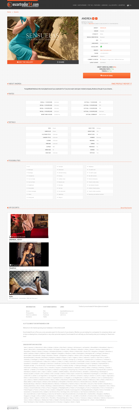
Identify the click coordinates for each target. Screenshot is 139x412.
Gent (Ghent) (92, 365)
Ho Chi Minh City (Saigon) (44, 369)
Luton (99, 377)
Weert (92, 400)
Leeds (66, 375)
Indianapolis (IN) (101, 369)
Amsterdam (105, 349)
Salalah (46, 392)
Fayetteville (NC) (103, 363)
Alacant (63, 349)
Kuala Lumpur (70, 373)
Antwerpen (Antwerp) (56, 351)
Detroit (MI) (81, 361)
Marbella (79, 379)
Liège (103, 375)
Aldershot (80, 349)
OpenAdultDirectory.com (67, 311)
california (86, 357)
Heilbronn (27, 369)
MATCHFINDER (82, 5)
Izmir (39, 371)
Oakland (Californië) (58, 386)
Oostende (94, 386)
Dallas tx (54, 361)
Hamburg (94, 367)
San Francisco (75, 392)
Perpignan (54, 388)
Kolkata (47, 373)
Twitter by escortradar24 (86, 306)
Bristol (77, 355)
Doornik (93, 361)
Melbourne (92, 379)
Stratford (100, 396)
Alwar (86, 349)
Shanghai (99, 394)
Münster (57, 383)
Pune (47, 390)
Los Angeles (67, 377)
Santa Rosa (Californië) (68, 394)
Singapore (27, 396)
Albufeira (73, 349)
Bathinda (31, 353)
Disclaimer (29, 317)
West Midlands (100, 400)
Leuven (98, 375)
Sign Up (127, 11)
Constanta (27, 361)
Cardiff (106, 357)
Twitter (45, 317)
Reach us (45, 313)
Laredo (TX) (27, 375)
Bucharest (45, 357)
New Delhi (83, 383)
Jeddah (55, 371)
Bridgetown (63, 355)
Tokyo (71, 398)
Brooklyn (86, 355)
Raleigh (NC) (60, 390)
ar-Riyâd (65, 351)
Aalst (25, 347)
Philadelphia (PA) (64, 388)
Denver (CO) (73, 361)
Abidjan (50, 347)
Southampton (51, 396)
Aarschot (31, 347)
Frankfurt (59, 365)
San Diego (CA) (65, 392)
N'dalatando (64, 383)
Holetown (56, 369)
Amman (98, 349)
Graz (45, 367)
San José (99, 392)
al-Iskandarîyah (41, 349)
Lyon (25, 379)
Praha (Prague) (28, 390)
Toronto (77, 398)
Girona (99, 365)
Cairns (80, 357)
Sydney (26, 398)
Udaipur (89, 398)
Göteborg (34, 367)
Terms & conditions (31, 315)
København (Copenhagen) (91, 373)
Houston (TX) (82, 369)
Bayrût (37, 353)
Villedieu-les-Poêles (47, 400)
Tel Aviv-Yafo (44, 398)
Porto (102, 388)
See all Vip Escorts (126, 208)
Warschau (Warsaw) (65, 400)
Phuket (72, 388)
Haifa (83, 367)
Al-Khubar (49, 349)
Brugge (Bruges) (95, 355)
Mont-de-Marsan (53, 381)
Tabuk (31, 398)
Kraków (63, 373)
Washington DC (85, 400)
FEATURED (97, 5)
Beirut (48, 353)
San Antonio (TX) (54, 392)
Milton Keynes (37, 381)
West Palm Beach (29, 402)
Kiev (42, 373)
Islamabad (27, 371)
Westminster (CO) (51, 402)
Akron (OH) (32, 349)
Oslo (108, 386)
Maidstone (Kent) (44, 379)
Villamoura (37, 400)
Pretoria (42, 390)
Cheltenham (57, 359)
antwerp (45, 351)
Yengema (66, 402)
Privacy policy (29, 313)
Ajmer (25, 349)
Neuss (77, 383)
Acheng (70, 347)
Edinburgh (43, 363)
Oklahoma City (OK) (84, 386)
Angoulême (27, 351)
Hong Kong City (72, 369)
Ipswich (109, 369)
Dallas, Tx (61, 361)
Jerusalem (85, 371)
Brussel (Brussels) (29, 357)
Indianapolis (91, 369)
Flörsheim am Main (29, 365)
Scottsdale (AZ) (81, 394)
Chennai (65, 359)
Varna (25, 400)
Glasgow (105, 365)
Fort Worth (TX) (40, 365)
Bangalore (95, 351)
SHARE (60, 62)
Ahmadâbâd (94, 347)
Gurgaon (58, 367)
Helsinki (33, 369)
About (28, 311)
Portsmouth (109, 388)
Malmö (58, 379)
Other (112, 386)
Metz (98, 379)
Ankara (34, 351)
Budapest (52, 357)
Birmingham (80, 353)
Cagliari (75, 357)
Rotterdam (107, 390)
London (48, 377)
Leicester (79, 375)
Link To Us (63, 315)
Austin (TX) (87, 351)
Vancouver (110, 398)
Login (114, 11)
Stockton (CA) (92, 396)
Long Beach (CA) (57, 377)
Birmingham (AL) (90, 353)
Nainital (71, 383)
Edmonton (50, 363)
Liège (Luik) (109, 375)
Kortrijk (57, 373)
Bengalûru (61, 353)
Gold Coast (27, 367)
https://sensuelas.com (105, 50)
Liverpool (42, 377)
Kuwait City (79, 373)
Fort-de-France (51, 365)
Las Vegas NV (52, 375)
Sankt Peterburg (42, 394)
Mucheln (95, 381)
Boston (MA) (27, 355)
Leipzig (85, 375)
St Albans (59, 396)
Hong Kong (63, 369)
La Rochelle (103, 373)
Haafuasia (77, 367)
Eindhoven (58, 363)
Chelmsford (49, 359)
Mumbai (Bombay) (29, 383)
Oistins (75, 386)
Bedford (42, 353)
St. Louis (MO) (75, 396)
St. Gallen (66, 396)
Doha (87, 361)
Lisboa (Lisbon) (33, 377)
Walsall (56, 400)
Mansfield (72, 379)
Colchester (106, 359)
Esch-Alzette (80, 363)
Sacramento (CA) (37, 392)
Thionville (52, 398)
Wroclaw (59, 402)
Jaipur (43, 371)
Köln (52, 373)
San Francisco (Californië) (88, 392)
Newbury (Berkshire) (29, 386)
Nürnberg (48, 386)
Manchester (64, 379)
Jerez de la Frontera (75, 371)
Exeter (88, 363)
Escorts (16, 12)
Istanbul (33, 371)
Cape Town (99, 357)
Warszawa (76, 400)
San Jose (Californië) (30, 394)
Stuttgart (107, 396)
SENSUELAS (103, 28)
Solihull (43, 396)
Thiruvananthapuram (62, 398)
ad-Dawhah (86, 347)
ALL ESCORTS (113, 5)
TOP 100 (90, 5)
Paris (48, 388)
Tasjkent (37, 398)
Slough (33, 396)
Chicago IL (80, 359)
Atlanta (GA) (78, 351)
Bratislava (49, 355)
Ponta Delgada (80, 388)
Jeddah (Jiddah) (63, 371)
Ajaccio (110, 347)
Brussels (38, 357)
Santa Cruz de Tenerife (54, 394)
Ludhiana (93, 377)
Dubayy (104, 361)
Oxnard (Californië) (35, 388)
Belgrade (54, 353)
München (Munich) (48, 383)
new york (90, 383)
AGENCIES (105, 5)
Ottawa (26, 388)
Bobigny (99, 353)
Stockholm (83, 396)
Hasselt (108, 367)
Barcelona (108, 351)
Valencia (103, 398)
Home (9, 12)
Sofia (38, 396)
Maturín (85, 379)
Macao (30, 379)
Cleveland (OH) (89, 359)
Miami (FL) (109, 379)
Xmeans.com (63, 313)
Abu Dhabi (63, 347)
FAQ (44, 311)
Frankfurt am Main (68, 365)
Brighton (70, 355)
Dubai (98, 361)
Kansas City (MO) (29, 373)
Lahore (110, 373)
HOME (74, 5)
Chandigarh (34, 359)
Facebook (46, 315)
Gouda (41, 367)
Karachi (37, 373)
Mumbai (101, 381)
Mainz (52, 379)
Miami (103, 379)
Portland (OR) (95, 388)
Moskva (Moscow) (86, 381)
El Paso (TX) (65, 363)
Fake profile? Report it (122, 84)
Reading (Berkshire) (86, 390)
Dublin (109, 361)
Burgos (64, 357)
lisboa (25, 377)
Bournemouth (36, 355)
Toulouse (83, 398)
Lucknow (86, 377)
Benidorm (68, 353)
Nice (38, 386)
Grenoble (51, 367)
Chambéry (27, 359)
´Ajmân (78, 402)
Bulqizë (59, 357)
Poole (88, 388)
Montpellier (62, 381)
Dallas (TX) (47, 361)
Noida (42, 386)
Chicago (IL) (72, 359)
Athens (72, 351)
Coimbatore (98, 359)
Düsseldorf (27, 363)
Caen (69, 357)
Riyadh (96, 390)
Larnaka (34, 375)
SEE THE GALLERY (25, 62)
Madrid (36, 379)
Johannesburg (94, 371)
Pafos (43, 388)
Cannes (93, 357)
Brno (81, 355)
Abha (45, 347)
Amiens (92, 349)
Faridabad (94, 363)
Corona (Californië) (36, 361)
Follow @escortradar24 (101, 306)
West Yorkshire (39, 402)
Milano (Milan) (28, 381)
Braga (43, 355)
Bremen (56, 355)
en (129, 5)
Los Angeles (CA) (77, 377)
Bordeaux (105, 353)
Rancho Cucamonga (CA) (73, 390)
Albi (68, 349)
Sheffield (106, 394)
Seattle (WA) (91, 394)
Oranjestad (102, 386)
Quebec (53, 390)
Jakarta (49, 371)
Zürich (72, 402)
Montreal (69, 381)
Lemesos (92, 375)
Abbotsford (38, 347)
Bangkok (101, 351)
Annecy (40, 351)
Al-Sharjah (57, 349)
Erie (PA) (73, 363)
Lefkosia (72, 375)
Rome (101, 390)
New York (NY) (98, 383)
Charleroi (41, 359)
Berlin (74, 353)
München (38, 383)
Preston (36, 390)
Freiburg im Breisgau (81, 365)
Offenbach (69, 386)
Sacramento (27, 392)
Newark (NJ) (107, 383)
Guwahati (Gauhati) (67, 367)
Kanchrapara (103, 371)
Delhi (66, 361)
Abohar (56, 347)
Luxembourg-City (107, 377)
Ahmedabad (102, 347)
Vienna (30, 400)
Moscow (76, 381)
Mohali (45, 381)
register (91, 23)
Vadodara (96, 398)
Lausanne (60, 375)
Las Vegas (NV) (42, 375)
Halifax (88, 367)
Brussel (104, 355)
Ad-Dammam (77, 347)
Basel (25, 353)
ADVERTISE (122, 5)
